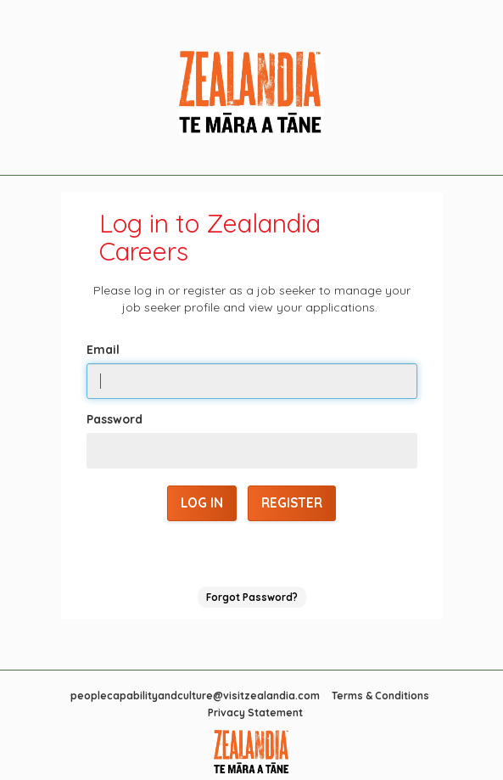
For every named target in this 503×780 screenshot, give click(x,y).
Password (115, 419)
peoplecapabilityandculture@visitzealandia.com (195, 695)
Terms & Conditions (380, 695)
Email (103, 349)
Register (291, 503)
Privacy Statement (255, 712)
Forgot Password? (252, 597)
